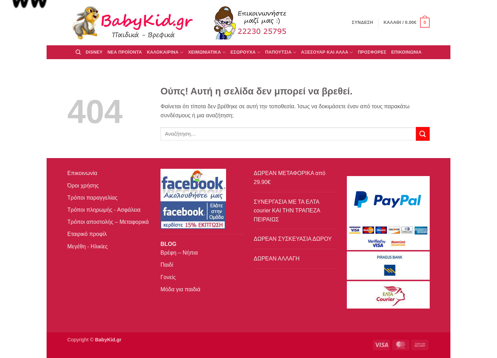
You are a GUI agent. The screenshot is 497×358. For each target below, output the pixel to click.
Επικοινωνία (82, 173)
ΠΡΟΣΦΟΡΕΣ (372, 52)
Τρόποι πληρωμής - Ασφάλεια (103, 210)
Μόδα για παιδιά (180, 289)
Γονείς (168, 277)
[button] (406, 23)
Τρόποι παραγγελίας (92, 198)
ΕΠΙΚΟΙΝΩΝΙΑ (406, 52)
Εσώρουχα (245, 52)
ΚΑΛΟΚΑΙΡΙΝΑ (165, 52)
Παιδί (166, 265)
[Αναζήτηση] (78, 52)
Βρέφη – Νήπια (179, 253)
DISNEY (94, 52)
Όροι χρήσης (83, 186)
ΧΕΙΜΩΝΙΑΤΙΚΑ (207, 52)
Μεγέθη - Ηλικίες (87, 246)
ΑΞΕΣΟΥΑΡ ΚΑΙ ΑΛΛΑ (327, 52)
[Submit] (423, 133)
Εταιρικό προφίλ (87, 234)
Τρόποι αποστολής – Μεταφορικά (108, 222)
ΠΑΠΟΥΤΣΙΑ (280, 52)
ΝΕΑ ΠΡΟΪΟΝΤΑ (124, 52)
